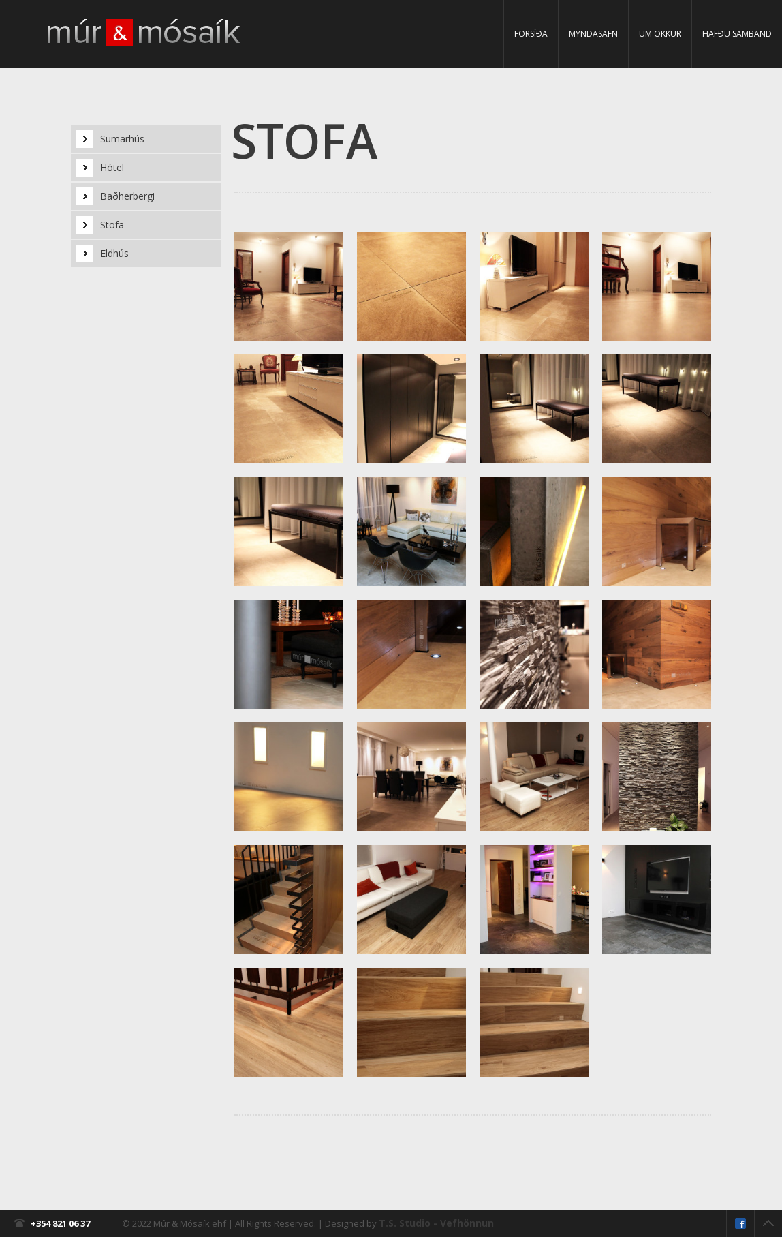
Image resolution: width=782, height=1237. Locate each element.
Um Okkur (660, 34)
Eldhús (114, 253)
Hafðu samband (737, 34)
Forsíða (531, 34)
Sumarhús (122, 138)
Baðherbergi (127, 195)
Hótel (112, 167)
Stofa (112, 224)
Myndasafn (593, 34)
